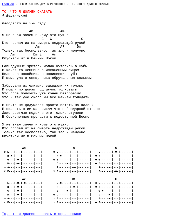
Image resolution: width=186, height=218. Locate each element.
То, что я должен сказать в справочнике (41, 214)
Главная (8, 4)
